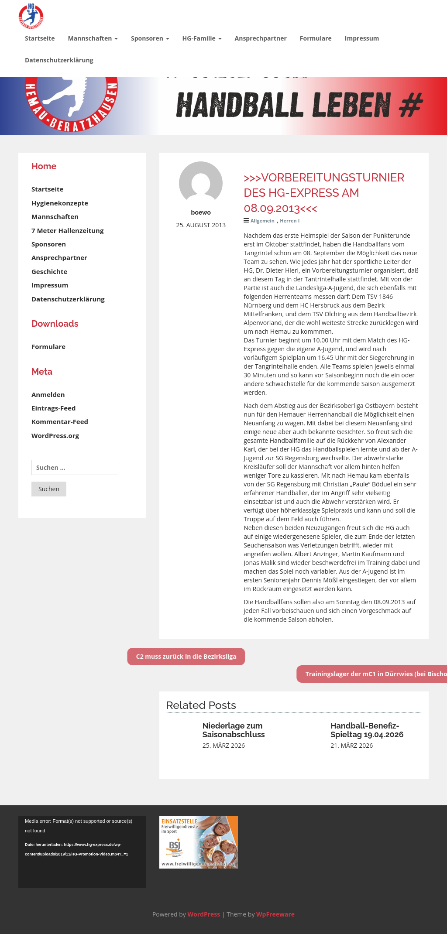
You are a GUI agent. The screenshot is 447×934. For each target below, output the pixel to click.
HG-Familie (202, 38)
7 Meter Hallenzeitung (67, 230)
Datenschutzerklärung (59, 60)
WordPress (203, 914)
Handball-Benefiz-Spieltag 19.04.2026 (367, 730)
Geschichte (49, 271)
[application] (82, 852)
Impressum (362, 38)
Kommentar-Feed (59, 421)
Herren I (289, 220)
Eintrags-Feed (53, 408)
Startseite (40, 38)
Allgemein (263, 220)
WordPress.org (55, 435)
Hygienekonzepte (59, 202)
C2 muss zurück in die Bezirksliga (165, 656)
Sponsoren (150, 38)
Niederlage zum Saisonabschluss (234, 730)
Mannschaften (93, 38)
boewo (201, 212)
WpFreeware (275, 914)
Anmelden (48, 394)
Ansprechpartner (261, 38)
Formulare (316, 38)
